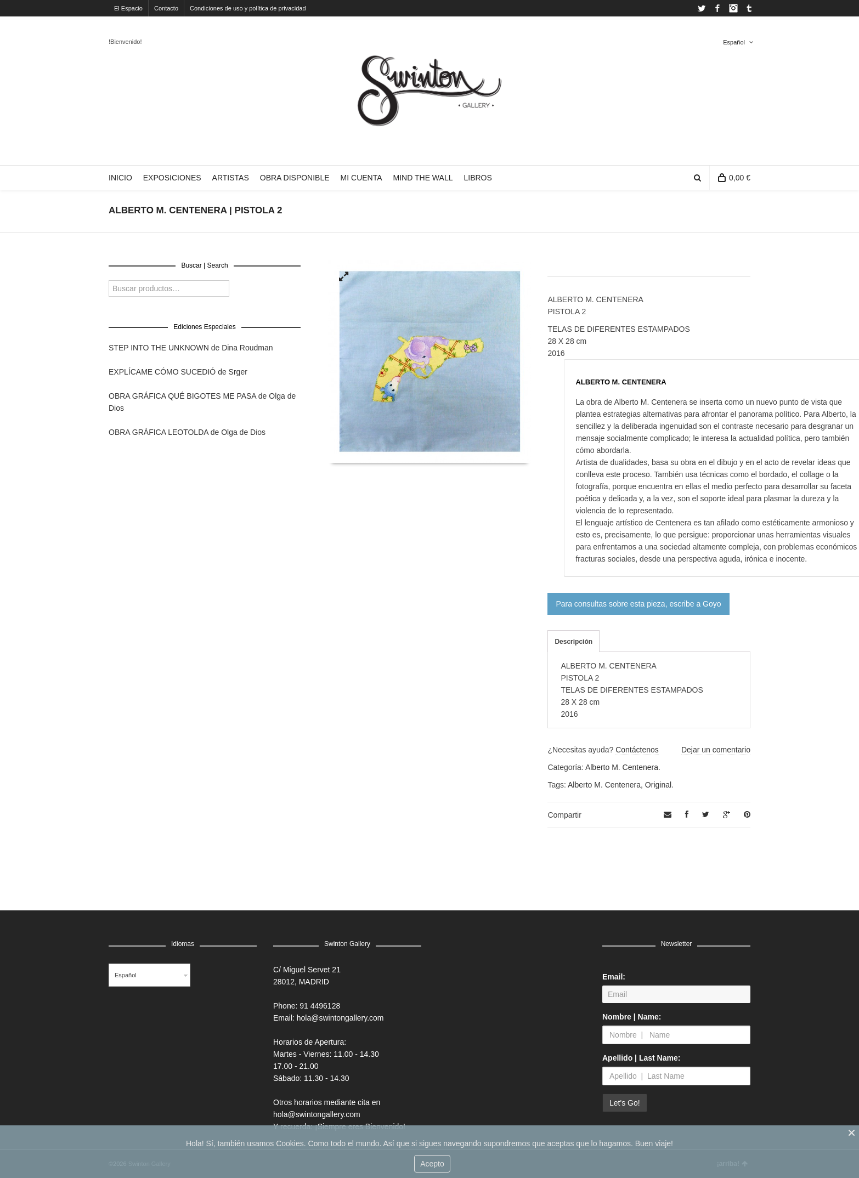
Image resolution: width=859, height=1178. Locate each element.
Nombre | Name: (631, 1016)
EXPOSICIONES (172, 177)
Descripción (573, 641)
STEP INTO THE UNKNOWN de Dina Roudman (191, 347)
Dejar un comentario (715, 749)
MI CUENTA (361, 177)
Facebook (717, 8)
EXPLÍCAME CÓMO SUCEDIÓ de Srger (178, 371)
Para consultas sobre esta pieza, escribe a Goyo (638, 603)
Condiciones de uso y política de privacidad (248, 8)
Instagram (733, 8)
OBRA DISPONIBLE (295, 177)
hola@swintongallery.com (340, 1017)
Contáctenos (637, 749)
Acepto (432, 1163)
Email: (613, 976)
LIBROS (477, 177)
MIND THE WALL (423, 177)
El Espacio (128, 8)
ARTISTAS (230, 177)
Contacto (166, 8)
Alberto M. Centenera (621, 767)
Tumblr (749, 8)
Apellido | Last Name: (641, 1058)
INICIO (120, 177)
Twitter (701, 8)
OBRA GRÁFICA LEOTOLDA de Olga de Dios (187, 432)
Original (658, 784)
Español (734, 42)
